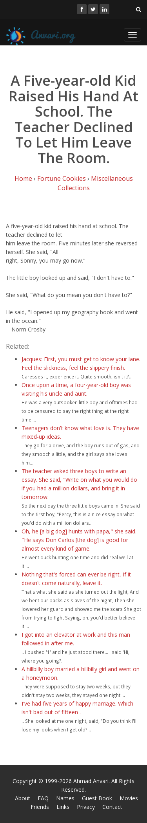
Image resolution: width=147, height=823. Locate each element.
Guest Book (97, 798)
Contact (112, 806)
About (22, 798)
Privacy (86, 806)
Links (62, 806)
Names (65, 798)
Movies (129, 798)
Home (23, 178)
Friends (40, 806)
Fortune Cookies (61, 178)
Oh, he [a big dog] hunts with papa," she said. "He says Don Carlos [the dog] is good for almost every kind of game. (79, 540)
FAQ (43, 798)
